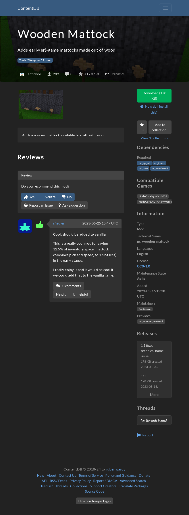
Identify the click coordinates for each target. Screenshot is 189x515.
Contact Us (67, 475)
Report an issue (38, 205)
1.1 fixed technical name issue (152, 356)
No (67, 197)
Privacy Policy (80, 480)
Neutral (48, 197)
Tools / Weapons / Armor (35, 60)
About (51, 475)
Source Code (94, 491)
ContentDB (28, 8)
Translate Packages (133, 486)
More (154, 394)
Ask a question (71, 205)
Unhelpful (80, 294)
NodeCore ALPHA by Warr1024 (158, 201)
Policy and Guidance (120, 475)
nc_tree (143, 168)
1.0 (151, 381)
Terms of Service (91, 475)
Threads (61, 486)
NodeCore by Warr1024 (153, 196)
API (44, 480)
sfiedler (58, 223)
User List (46, 486)
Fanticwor (145, 309)
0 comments (68, 286)
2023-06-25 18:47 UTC (100, 223)
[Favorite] (142, 127)
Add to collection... (160, 127)
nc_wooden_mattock (151, 321)
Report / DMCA (105, 480)
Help (40, 475)
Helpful (61, 294)
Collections (78, 486)
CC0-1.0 (143, 266)
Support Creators (103, 486)
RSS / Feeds (58, 480)
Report (145, 435)
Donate (144, 475)
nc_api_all (144, 163)
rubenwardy (115, 469)
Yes (29, 197)
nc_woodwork (160, 168)
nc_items (159, 163)
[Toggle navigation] (165, 8)
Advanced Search (133, 480)
